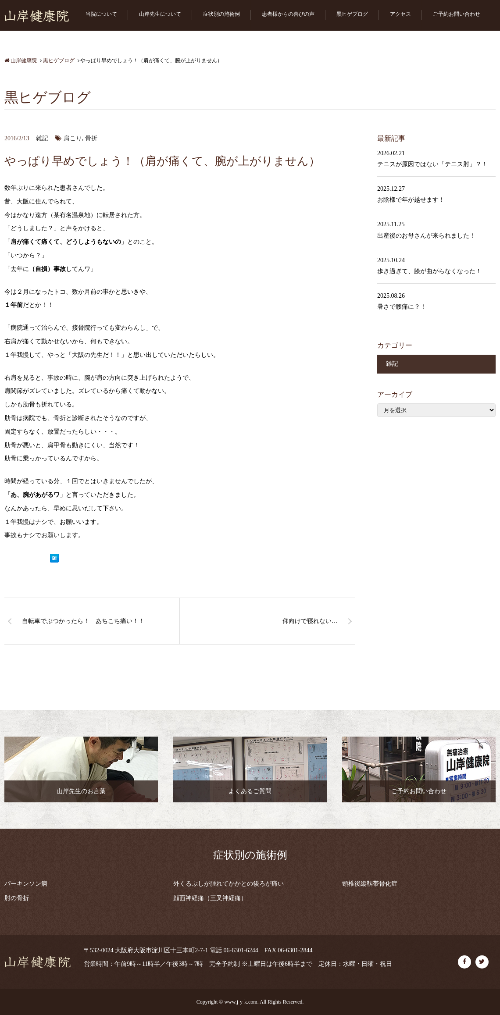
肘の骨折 (16, 898)
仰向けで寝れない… (310, 621)
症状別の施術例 (221, 14)
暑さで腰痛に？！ (401, 306)
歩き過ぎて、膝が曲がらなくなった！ (429, 271)
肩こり (73, 138)
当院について (101, 14)
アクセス (400, 14)
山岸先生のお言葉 (81, 791)
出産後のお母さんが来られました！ (426, 235)
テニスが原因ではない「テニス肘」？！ (432, 164)
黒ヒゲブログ (352, 14)
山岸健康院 (20, 60)
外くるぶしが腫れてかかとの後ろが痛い (228, 883)
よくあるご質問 (250, 791)
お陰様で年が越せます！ (411, 199)
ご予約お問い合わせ (456, 14)
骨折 (91, 138)
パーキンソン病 (25, 883)
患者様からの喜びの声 (288, 14)
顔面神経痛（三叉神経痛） (210, 898)
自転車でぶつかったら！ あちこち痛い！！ (83, 621)
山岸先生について (160, 14)
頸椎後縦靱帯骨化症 (369, 883)
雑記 (42, 138)
